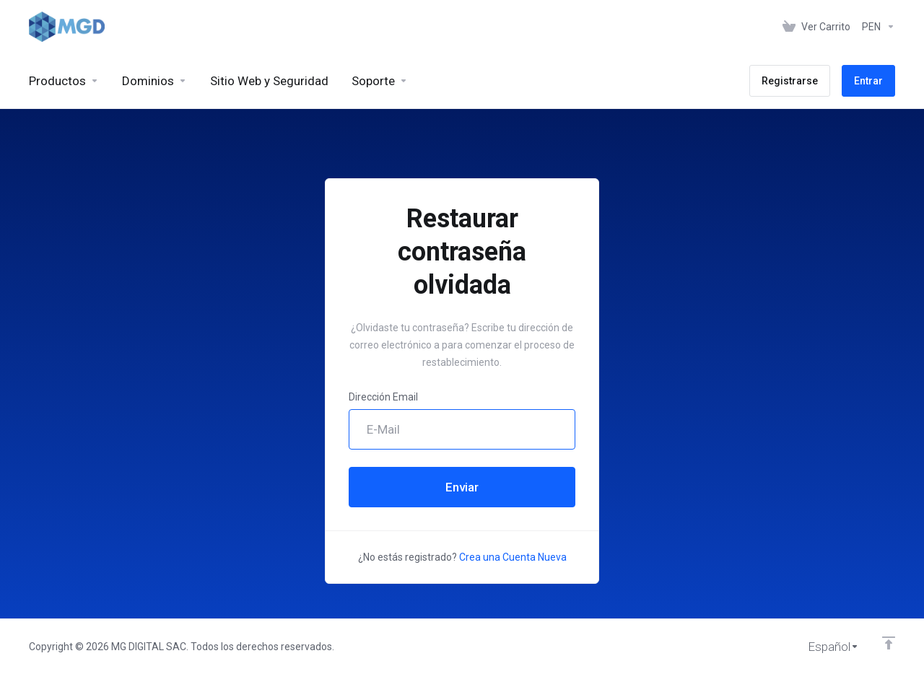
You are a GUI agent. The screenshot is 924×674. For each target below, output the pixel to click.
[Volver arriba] (889, 643)
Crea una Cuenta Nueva (513, 557)
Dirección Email (383, 397)
